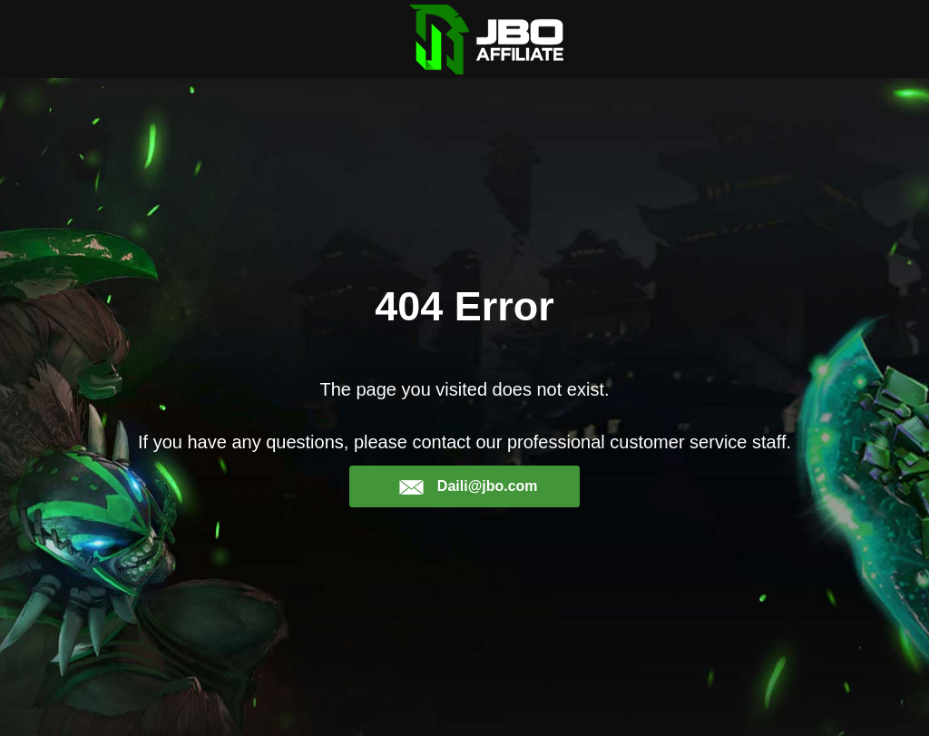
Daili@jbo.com (467, 486)
